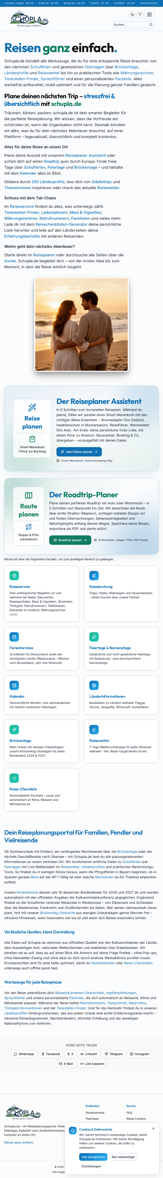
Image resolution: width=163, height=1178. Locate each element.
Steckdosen (104, 877)
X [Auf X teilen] (70, 1054)
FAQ (129, 1112)
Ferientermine (27, 892)
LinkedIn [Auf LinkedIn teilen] (89, 1054)
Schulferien (40, 67)
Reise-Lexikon (136, 1118)
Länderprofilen (93, 867)
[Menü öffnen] (149, 14)
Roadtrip (51, 161)
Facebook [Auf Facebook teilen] (50, 1054)
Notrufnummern (54, 218)
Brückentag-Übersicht (57, 913)
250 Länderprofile (48, 182)
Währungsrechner (136, 73)
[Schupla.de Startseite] (55, 19)
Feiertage (56, 167)
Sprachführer (53, 79)
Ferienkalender (103, 963)
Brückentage (126, 67)
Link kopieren (92, 1063)
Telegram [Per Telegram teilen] (113, 1054)
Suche (10, 261)
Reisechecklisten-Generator (61, 224)
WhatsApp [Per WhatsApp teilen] (24, 1054)
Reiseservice (22, 206)
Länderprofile (16, 73)
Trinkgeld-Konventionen (23, 1008)
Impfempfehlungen (121, 993)
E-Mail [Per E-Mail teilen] (66, 1063)
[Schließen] (153, 1128)
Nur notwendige (123, 1157)
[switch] (132, 14)
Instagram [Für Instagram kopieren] (139, 1054)
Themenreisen (17, 187)
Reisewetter (49, 73)
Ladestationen (54, 212)
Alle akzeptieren (93, 1157)
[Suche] (131, 25)
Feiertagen (94, 67)
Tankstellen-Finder (21, 79)
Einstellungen (91, 1166)
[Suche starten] (151, 24)
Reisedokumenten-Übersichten (79, 993)
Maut (34, 877)
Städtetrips (102, 182)
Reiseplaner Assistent (85, 155)
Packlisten (80, 218)
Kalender (28, 173)
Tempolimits (117, 1003)
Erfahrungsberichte (22, 236)
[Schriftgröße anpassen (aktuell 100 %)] (140, 14)
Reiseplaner (44, 255)
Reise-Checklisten (138, 963)
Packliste (123, 79)
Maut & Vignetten (85, 212)
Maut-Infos (137, 1003)
